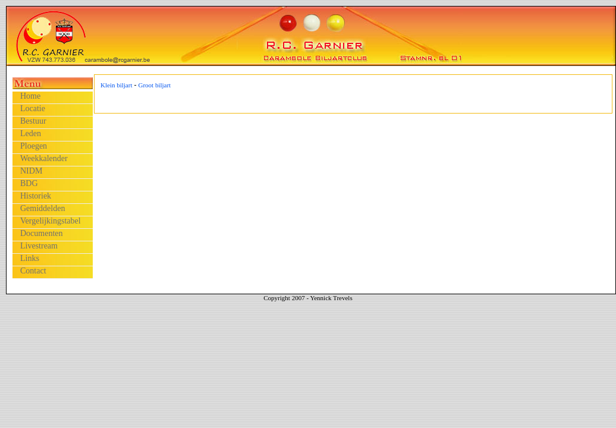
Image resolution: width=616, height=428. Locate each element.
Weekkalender (44, 158)
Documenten (41, 233)
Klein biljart (116, 85)
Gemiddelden (42, 208)
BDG (29, 183)
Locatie (32, 108)
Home (30, 96)
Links (29, 258)
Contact (33, 270)
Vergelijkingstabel (50, 220)
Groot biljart (154, 85)
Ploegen (33, 145)
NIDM (31, 170)
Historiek (35, 195)
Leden (30, 133)
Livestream (39, 245)
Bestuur (33, 121)
